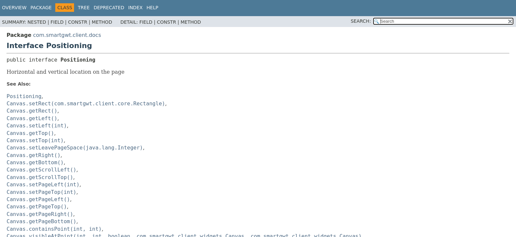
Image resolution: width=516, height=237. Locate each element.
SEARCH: (361, 21)
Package (41, 7)
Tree (84, 7)
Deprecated (108, 7)
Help (152, 7)
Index (135, 7)
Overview (14, 7)
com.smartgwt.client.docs (67, 35)
